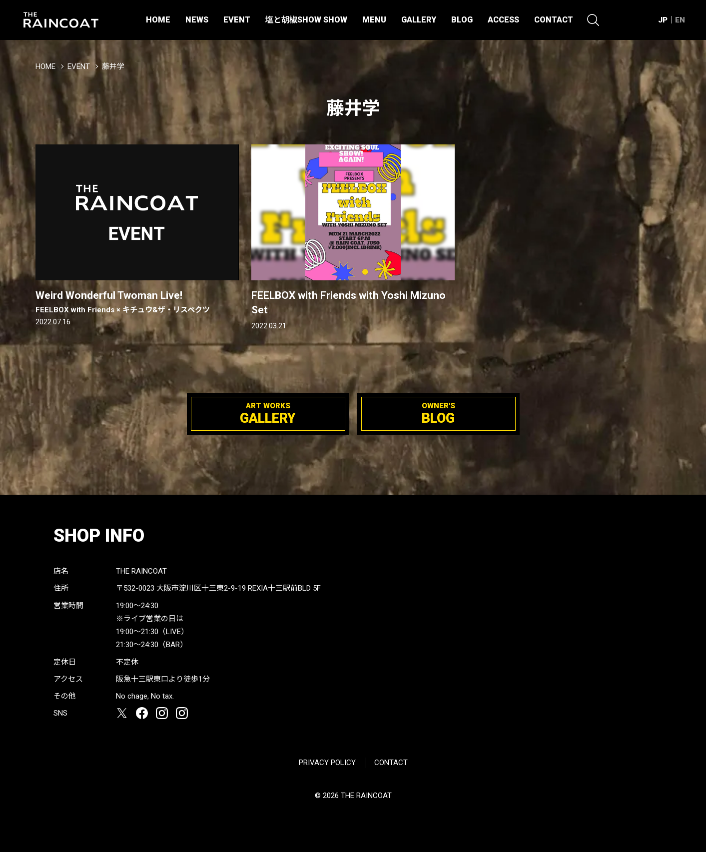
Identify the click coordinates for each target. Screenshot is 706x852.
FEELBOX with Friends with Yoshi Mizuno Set (348, 302)
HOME (158, 19)
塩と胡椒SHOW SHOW (306, 19)
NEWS (196, 19)
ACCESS (503, 19)
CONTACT (553, 19)
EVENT (236, 19)
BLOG (462, 19)
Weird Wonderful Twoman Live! (137, 302)
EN (680, 19)
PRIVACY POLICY (327, 762)
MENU (374, 19)
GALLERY (418, 19)
